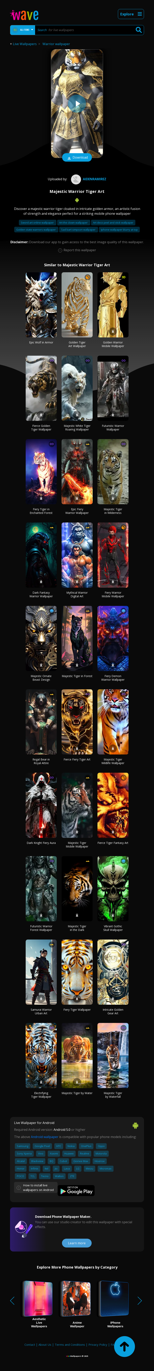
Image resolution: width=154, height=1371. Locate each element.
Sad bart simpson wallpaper (78, 229)
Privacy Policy (97, 1345)
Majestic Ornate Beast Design (41, 677)
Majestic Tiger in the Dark (77, 928)
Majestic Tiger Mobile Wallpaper (77, 844)
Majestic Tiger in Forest (77, 676)
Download (77, 157)
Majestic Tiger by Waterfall (113, 1095)
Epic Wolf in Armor (41, 342)
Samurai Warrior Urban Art (41, 1011)
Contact (29, 1345)
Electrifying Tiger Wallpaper (41, 1095)
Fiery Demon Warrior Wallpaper (113, 677)
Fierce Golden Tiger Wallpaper (41, 427)
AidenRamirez (88, 179)
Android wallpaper (44, 1137)
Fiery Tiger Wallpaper (77, 1010)
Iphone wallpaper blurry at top (119, 229)
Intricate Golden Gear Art (113, 1011)
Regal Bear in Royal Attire (41, 761)
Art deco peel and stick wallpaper (113, 222)
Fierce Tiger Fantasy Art (112, 843)
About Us (44, 1345)
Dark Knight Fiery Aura (41, 843)
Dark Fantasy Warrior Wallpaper (41, 594)
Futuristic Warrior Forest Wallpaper (41, 928)
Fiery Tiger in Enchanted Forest (41, 511)
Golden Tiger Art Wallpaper (77, 344)
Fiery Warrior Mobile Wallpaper (113, 594)
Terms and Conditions (70, 1345)
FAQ (114, 1345)
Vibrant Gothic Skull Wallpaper (113, 928)
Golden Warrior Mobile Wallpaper (113, 344)
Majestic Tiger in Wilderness (113, 511)
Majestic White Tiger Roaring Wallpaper (77, 427)
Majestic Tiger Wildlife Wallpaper (112, 761)
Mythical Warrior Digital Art (77, 594)
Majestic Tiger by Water (77, 1093)
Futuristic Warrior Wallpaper (113, 427)
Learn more (77, 1243)
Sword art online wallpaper (37, 222)
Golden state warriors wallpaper (36, 229)
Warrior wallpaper (56, 44)
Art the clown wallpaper (73, 222)
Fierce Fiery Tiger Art (77, 759)
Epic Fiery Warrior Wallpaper (77, 511)
